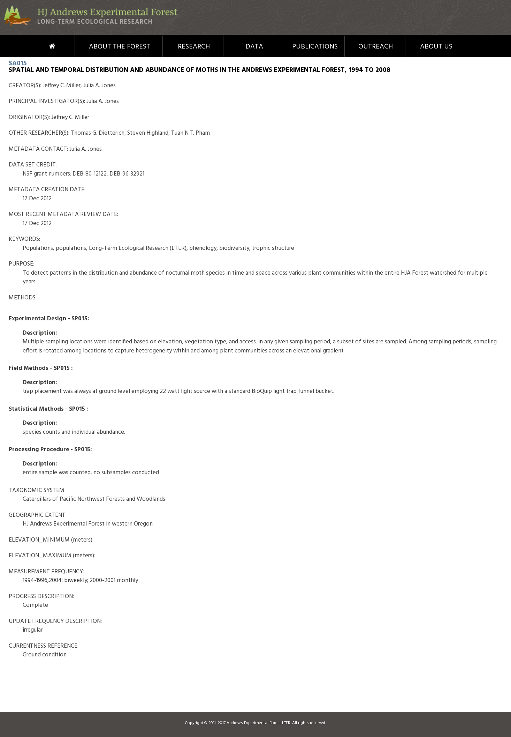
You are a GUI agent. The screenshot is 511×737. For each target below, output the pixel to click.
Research (194, 46)
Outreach (375, 46)
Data (254, 46)
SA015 (17, 63)
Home (39, 46)
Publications (315, 46)
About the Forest (119, 46)
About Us (436, 46)
